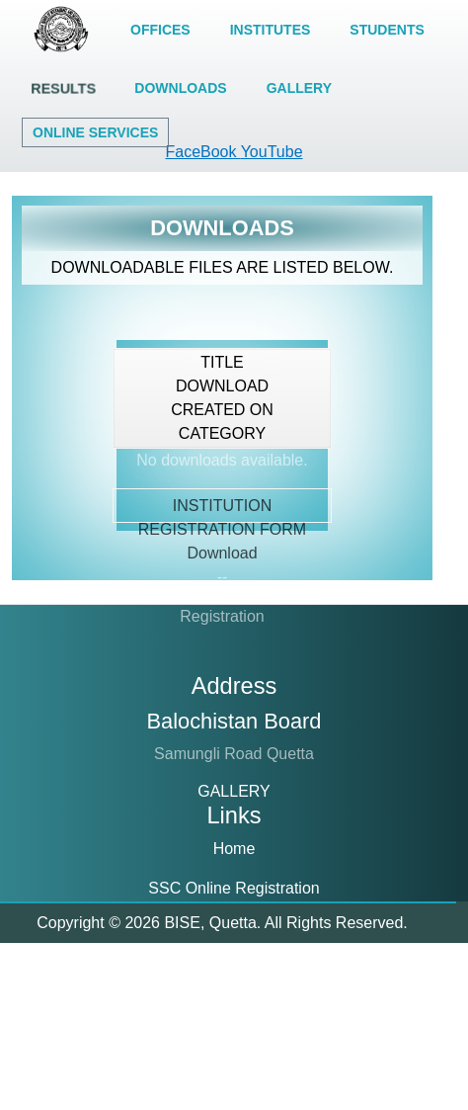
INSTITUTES (270, 30)
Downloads (234, 1081)
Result (233, 1002)
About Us (234, 1042)
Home (234, 848)
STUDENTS (387, 30)
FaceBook (202, 151)
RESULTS (63, 88)
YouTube (272, 151)
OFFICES (160, 30)
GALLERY (299, 88)
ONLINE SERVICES (95, 132)
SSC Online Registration (233, 888)
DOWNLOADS (180, 88)
